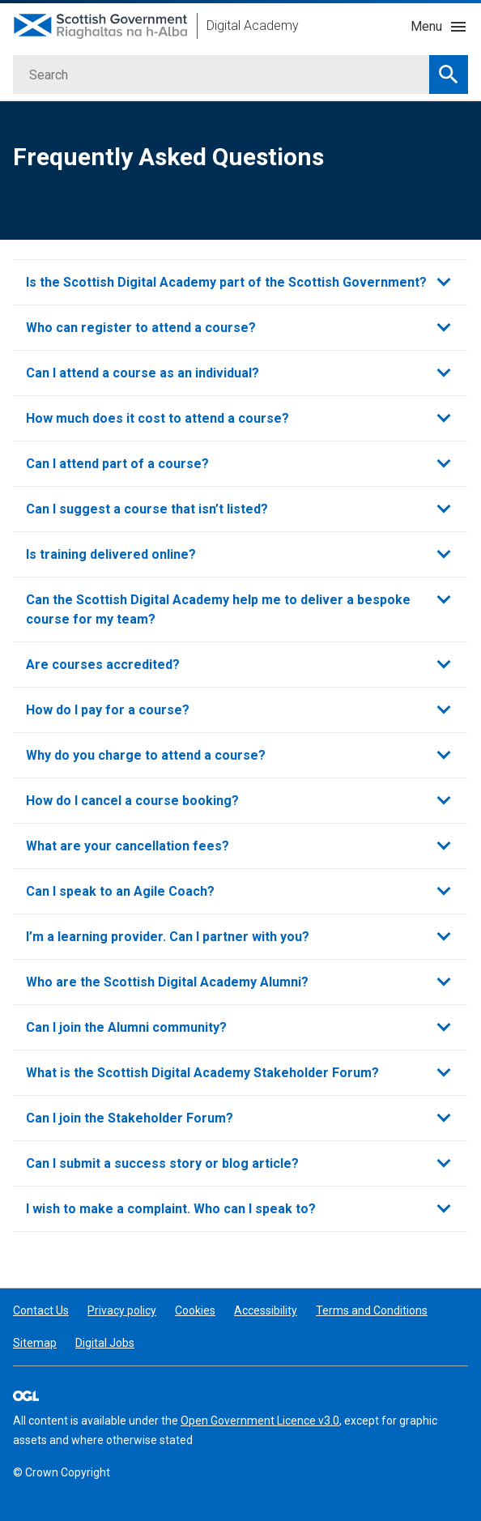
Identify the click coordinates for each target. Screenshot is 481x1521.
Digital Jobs (104, 1342)
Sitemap (35, 1342)
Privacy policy (121, 1310)
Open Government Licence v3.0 (260, 1420)
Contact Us (41, 1310)
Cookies (195, 1310)
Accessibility (265, 1310)
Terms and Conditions (372, 1310)
